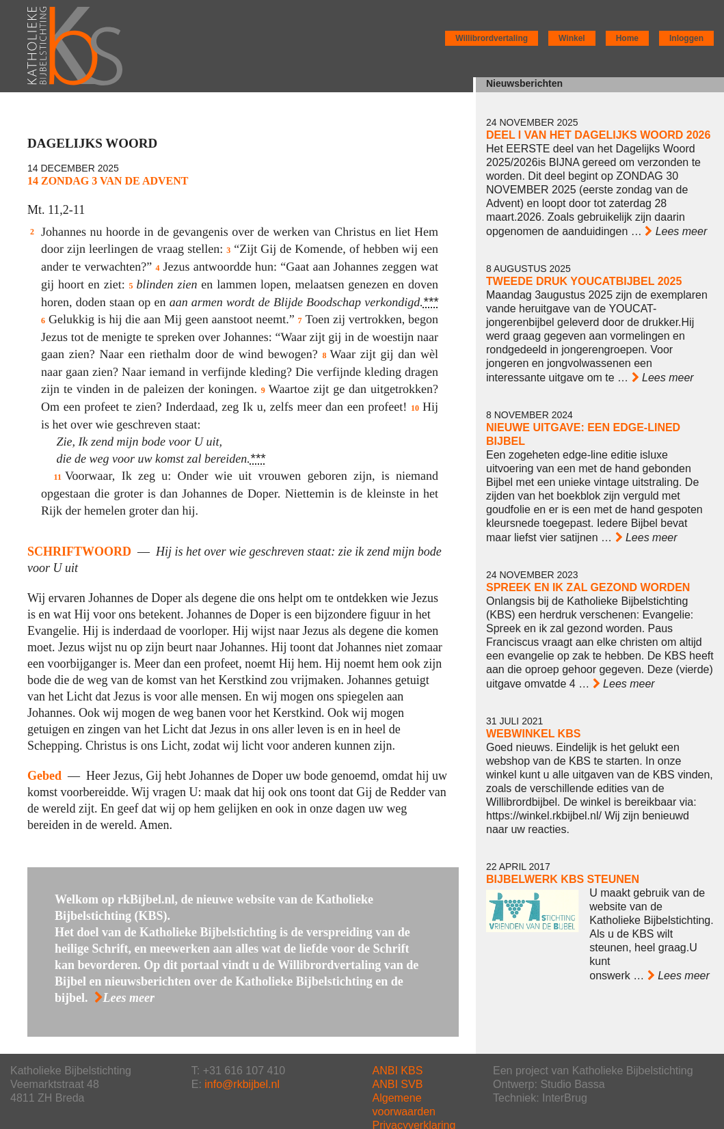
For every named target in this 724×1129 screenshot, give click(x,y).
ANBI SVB (398, 1084)
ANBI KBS (398, 1070)
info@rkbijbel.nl (242, 1084)
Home (627, 38)
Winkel (572, 38)
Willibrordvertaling (491, 38)
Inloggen (686, 38)
